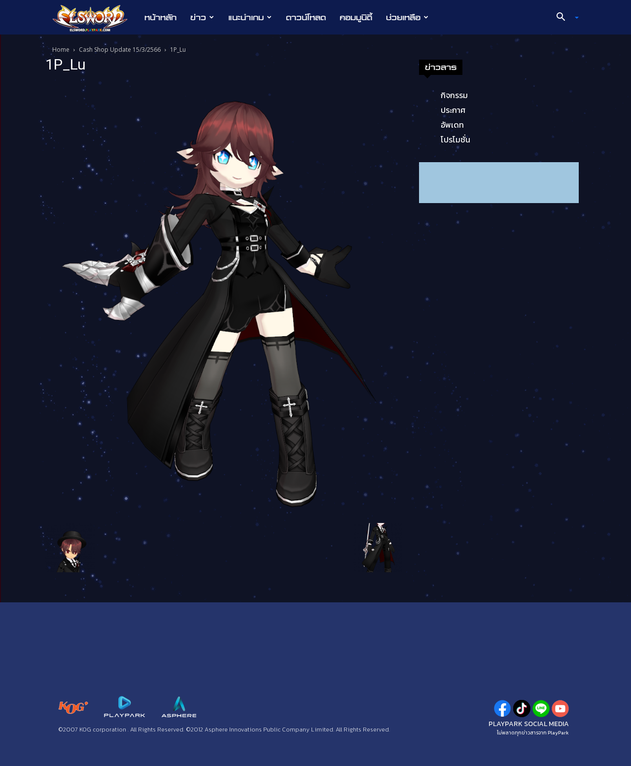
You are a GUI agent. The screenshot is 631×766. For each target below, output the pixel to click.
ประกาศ (453, 110)
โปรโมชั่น (455, 139)
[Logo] (95, 17)
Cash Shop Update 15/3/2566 (120, 49)
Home (61, 49)
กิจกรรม (454, 95)
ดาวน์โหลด (306, 17)
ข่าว (202, 17)
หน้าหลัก (160, 17)
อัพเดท (452, 125)
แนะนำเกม (250, 17)
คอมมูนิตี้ (356, 17)
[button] (564, 17)
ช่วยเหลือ (407, 17)
